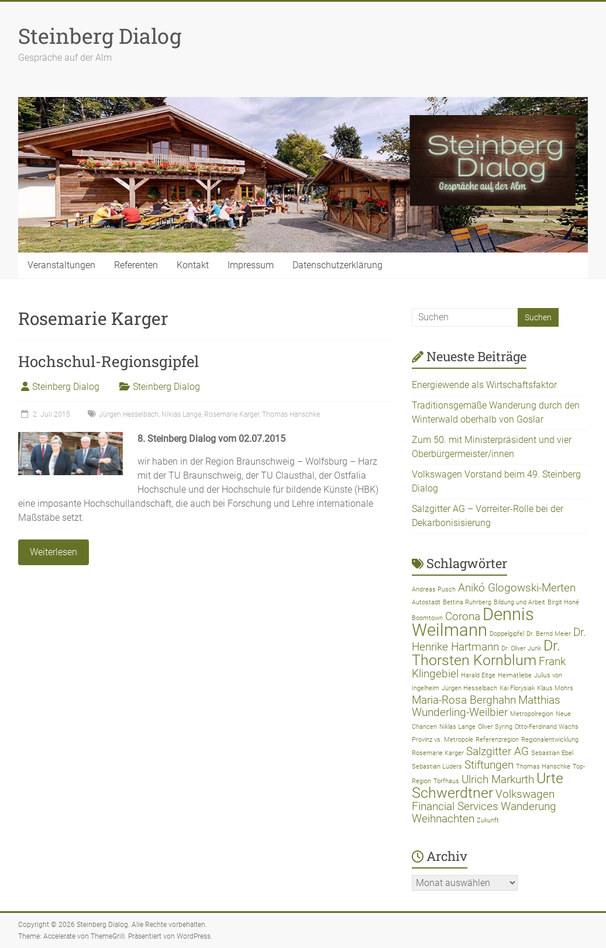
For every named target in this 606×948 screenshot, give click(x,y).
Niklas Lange (181, 414)
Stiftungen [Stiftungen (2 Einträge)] (489, 764)
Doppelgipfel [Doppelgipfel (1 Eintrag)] (507, 634)
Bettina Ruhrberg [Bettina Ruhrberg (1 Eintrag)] (467, 602)
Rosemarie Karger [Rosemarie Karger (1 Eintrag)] (438, 753)
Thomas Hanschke (291, 414)
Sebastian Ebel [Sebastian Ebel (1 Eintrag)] (552, 753)
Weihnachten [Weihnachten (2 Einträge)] (443, 818)
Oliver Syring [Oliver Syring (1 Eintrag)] (495, 727)
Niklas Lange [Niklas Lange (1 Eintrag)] (457, 727)
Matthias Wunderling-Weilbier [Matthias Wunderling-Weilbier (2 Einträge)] (486, 706)
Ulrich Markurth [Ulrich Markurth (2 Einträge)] (498, 779)
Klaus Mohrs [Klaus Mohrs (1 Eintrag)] (555, 688)
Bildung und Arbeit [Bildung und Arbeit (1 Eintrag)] (519, 602)
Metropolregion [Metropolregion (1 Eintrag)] (531, 714)
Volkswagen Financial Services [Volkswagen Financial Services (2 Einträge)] (483, 800)
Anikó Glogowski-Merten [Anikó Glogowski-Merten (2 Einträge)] (517, 587)
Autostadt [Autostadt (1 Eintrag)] (426, 602)
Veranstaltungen (61, 265)
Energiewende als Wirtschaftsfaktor (484, 384)
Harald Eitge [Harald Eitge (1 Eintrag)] (478, 675)
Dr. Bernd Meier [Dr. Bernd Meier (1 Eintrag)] (548, 634)
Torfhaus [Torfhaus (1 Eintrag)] (446, 781)
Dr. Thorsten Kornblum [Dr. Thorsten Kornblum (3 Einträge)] (486, 653)
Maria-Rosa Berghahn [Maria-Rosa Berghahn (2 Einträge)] (464, 700)
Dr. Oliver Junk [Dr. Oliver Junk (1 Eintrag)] (521, 648)
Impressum (251, 265)
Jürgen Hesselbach (129, 414)
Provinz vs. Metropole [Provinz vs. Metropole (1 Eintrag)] (442, 739)
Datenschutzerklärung (337, 265)
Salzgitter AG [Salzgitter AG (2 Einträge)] (497, 751)
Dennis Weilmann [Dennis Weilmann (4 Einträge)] (473, 622)
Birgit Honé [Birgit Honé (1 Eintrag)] (563, 602)
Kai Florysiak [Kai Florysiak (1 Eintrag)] (517, 688)
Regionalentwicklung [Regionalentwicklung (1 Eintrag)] (550, 739)
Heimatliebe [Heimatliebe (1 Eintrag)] (515, 675)
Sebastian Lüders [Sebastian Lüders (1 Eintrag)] (437, 766)
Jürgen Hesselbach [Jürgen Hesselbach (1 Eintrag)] (469, 688)
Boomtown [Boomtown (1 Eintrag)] (427, 618)
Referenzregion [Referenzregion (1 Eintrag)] (497, 739)
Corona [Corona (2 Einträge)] (462, 616)
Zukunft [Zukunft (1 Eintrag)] (488, 820)
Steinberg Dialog (99, 36)
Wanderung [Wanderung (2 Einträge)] (528, 806)
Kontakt (193, 265)
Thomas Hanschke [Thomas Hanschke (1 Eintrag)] (543, 766)
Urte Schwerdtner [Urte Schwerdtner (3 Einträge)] (487, 785)
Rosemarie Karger (231, 414)
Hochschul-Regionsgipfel (108, 361)
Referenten (136, 265)
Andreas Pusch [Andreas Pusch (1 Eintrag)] (434, 589)
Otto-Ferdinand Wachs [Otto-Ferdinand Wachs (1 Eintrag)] (547, 727)
